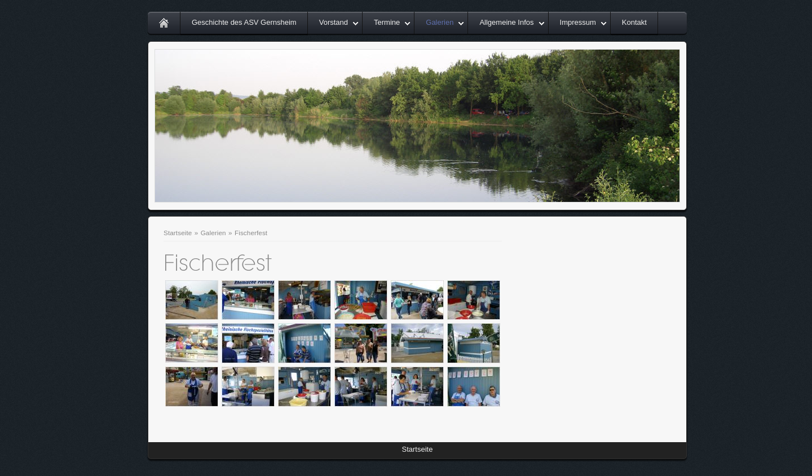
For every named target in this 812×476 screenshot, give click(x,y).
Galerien (439, 22)
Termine (387, 22)
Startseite (178, 232)
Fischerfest (251, 232)
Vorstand (333, 22)
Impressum (578, 22)
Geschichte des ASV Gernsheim (244, 22)
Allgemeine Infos (506, 22)
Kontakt (634, 22)
